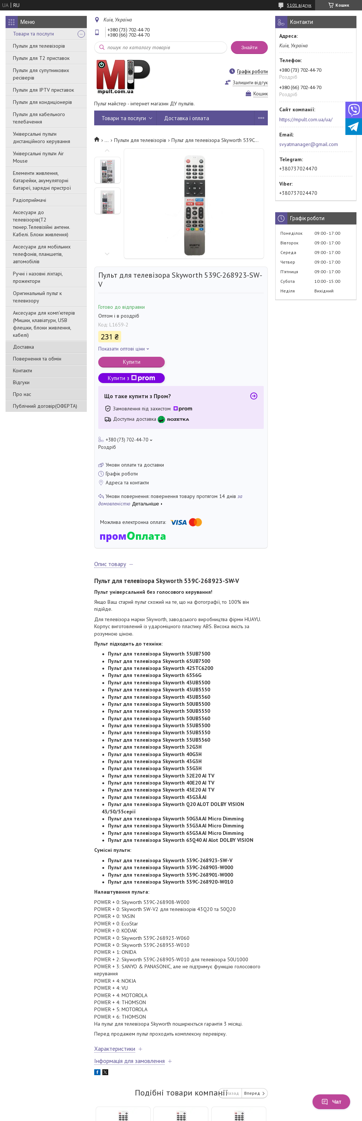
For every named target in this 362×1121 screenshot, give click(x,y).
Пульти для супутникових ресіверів (41, 74)
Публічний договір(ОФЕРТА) (45, 406)
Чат (331, 1101)
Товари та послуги (33, 33)
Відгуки (21, 382)
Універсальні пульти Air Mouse (38, 157)
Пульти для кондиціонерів (42, 102)
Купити (131, 361)
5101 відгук (299, 5)
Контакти (22, 370)
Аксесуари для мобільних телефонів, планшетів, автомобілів (42, 254)
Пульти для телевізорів (39, 46)
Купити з (131, 378)
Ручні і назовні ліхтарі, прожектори (37, 277)
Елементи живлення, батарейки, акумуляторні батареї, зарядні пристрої (42, 180)
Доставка (23, 346)
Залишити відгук (250, 82)
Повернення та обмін (37, 358)
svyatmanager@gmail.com (308, 144)
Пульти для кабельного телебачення (39, 118)
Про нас (22, 394)
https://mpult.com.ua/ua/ (305, 119)
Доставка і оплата (186, 118)
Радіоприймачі (29, 200)
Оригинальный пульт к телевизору (37, 297)
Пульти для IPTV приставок (43, 90)
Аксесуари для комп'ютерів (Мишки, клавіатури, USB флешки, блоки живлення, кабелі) (44, 323)
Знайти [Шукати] (249, 47)
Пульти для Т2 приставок (41, 58)
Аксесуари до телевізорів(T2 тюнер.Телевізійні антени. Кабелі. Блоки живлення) (41, 223)
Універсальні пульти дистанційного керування (41, 138)
